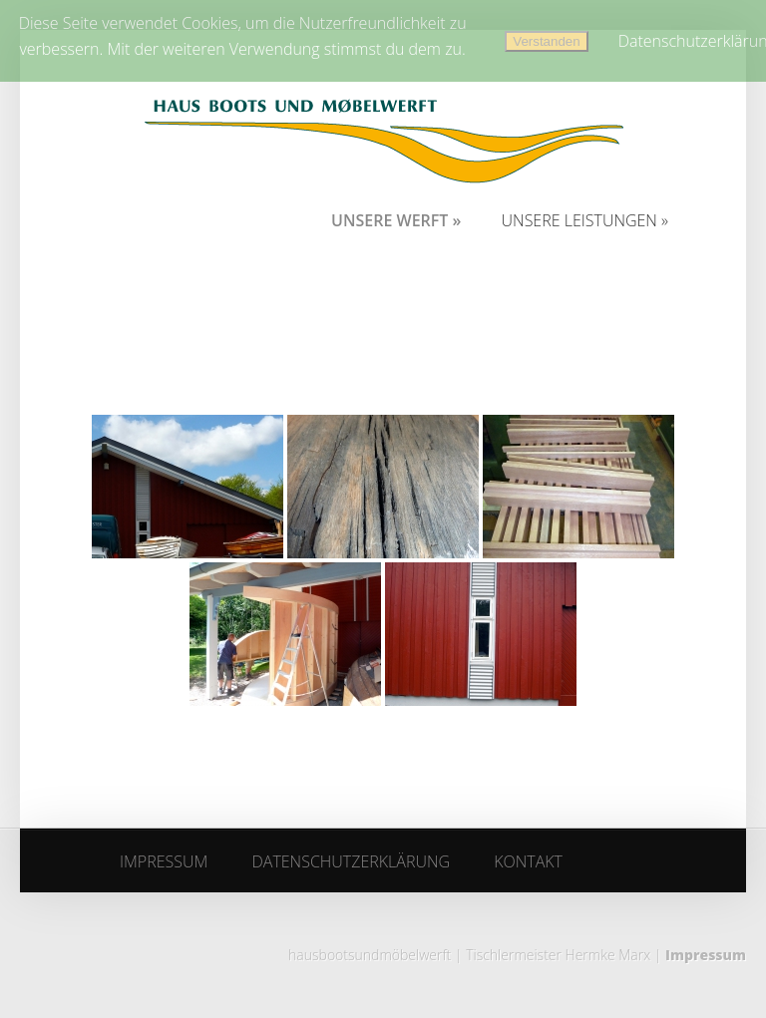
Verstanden (546, 41)
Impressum (705, 954)
